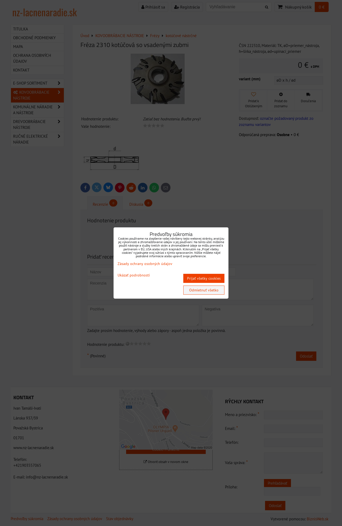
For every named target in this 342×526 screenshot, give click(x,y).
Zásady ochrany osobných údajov (145, 263)
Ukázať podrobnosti (134, 275)
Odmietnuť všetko (204, 290)
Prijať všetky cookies (204, 278)
